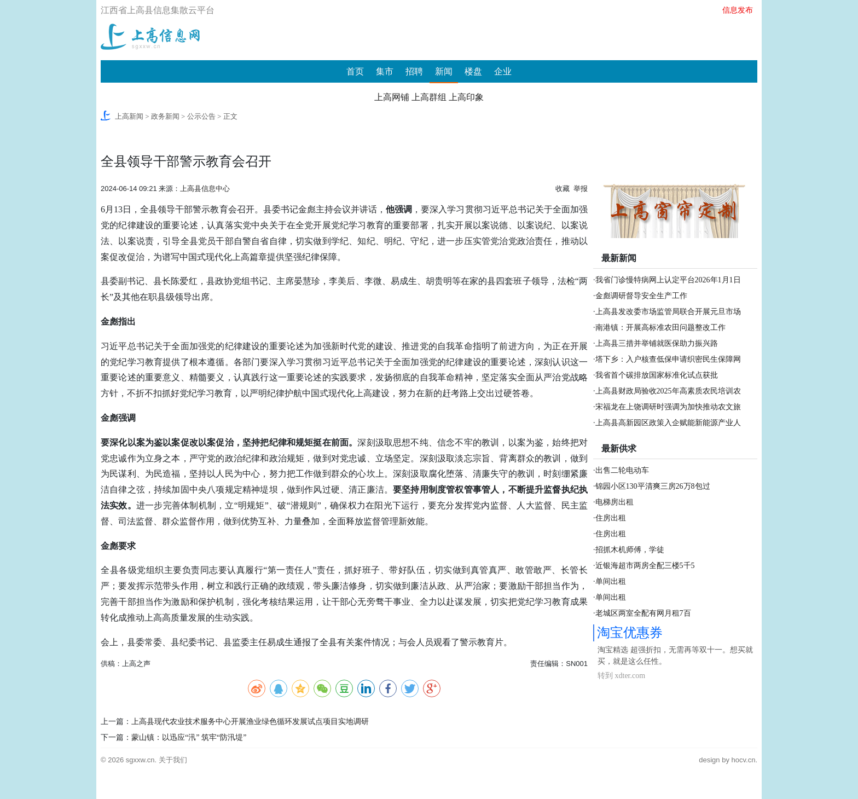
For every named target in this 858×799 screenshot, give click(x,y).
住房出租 (610, 518)
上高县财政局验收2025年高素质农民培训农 (668, 391)
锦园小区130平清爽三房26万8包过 (652, 486)
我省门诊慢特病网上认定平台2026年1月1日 (668, 280)
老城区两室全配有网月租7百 (643, 613)
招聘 (414, 71)
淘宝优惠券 (630, 633)
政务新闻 (165, 116)
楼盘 (473, 71)
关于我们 (173, 760)
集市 (384, 71)
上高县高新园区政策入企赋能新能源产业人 (668, 423)
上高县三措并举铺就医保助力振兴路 (656, 343)
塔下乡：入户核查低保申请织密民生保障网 (668, 359)
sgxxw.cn (140, 760)
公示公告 (201, 116)
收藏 (562, 188)
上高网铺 (391, 97)
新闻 (444, 71)
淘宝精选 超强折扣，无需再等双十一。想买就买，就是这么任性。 (675, 655)
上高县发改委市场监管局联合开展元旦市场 (668, 312)
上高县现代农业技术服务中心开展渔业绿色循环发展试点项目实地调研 (250, 721)
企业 (503, 71)
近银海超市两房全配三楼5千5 (645, 565)
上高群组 (429, 97)
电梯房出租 (614, 502)
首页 (355, 71)
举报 (580, 188)
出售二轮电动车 (622, 470)
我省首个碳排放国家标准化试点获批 (656, 375)
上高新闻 (129, 116)
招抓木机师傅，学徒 (629, 550)
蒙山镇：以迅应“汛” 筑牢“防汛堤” (188, 737)
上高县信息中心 (205, 188)
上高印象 (466, 97)
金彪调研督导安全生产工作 (641, 296)
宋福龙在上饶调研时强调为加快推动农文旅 (668, 407)
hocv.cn (744, 760)
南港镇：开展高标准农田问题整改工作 (660, 327)
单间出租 (610, 581)
